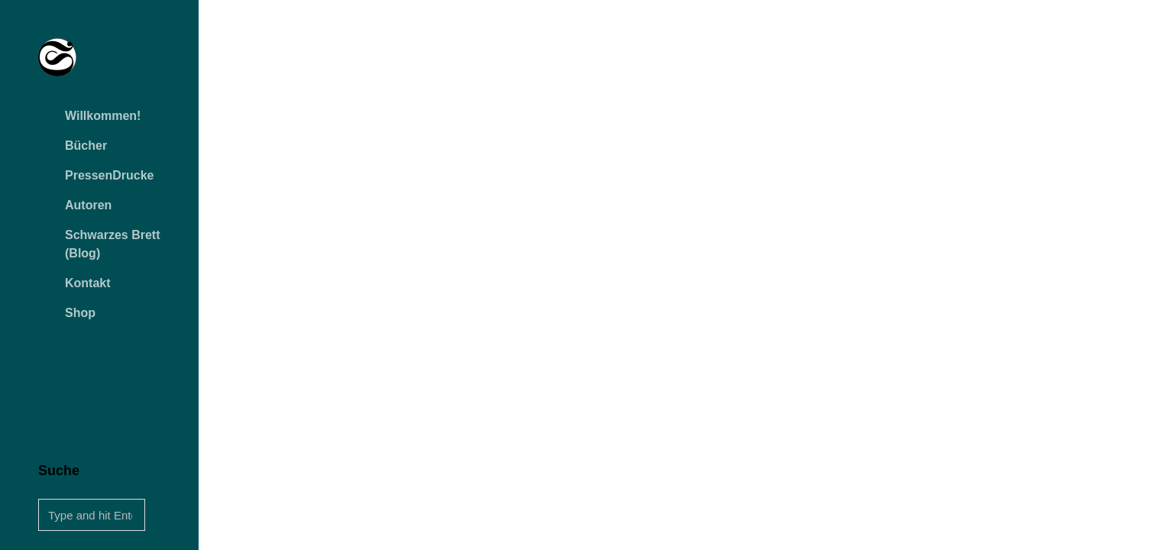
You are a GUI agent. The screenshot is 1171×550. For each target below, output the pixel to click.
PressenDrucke (109, 175)
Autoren (88, 205)
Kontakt (88, 283)
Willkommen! (103, 115)
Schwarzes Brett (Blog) (112, 244)
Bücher (86, 145)
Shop (80, 312)
